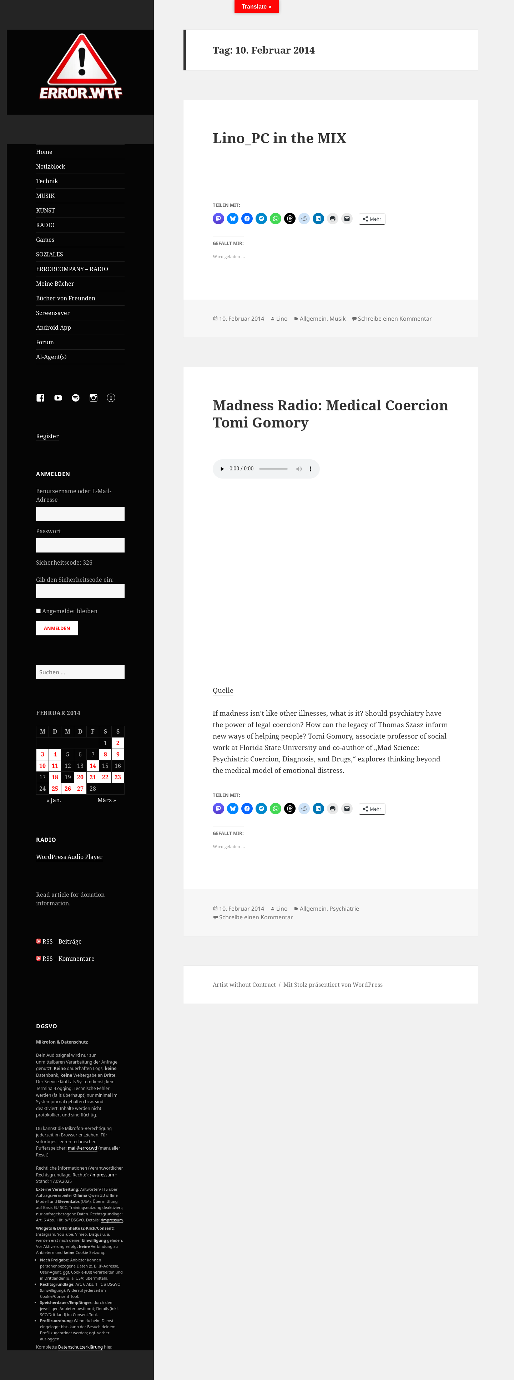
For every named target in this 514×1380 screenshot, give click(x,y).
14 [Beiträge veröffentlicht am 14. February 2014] (93, 766)
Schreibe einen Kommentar (395, 318)
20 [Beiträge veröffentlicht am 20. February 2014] (80, 777)
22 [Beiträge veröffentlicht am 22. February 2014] (105, 777)
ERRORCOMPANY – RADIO (72, 269)
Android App (53, 327)
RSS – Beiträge (59, 941)
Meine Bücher (55, 284)
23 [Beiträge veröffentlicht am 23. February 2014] (118, 777)
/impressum (102, 1175)
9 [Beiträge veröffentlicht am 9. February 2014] (118, 754)
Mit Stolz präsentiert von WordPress (333, 985)
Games (45, 240)
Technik (47, 181)
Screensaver (53, 313)
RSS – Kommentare (65, 958)
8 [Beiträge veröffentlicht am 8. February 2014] (105, 754)
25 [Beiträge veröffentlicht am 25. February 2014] (55, 788)
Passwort (48, 531)
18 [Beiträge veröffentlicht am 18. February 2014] (55, 777)
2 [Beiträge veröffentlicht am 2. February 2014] (118, 743)
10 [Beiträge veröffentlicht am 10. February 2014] (42, 766)
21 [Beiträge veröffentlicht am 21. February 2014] (93, 777)
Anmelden (57, 628)
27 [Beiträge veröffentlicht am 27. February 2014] (80, 788)
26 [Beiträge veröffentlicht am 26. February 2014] (68, 788)
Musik (337, 318)
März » (106, 800)
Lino (282, 318)
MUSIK (45, 196)
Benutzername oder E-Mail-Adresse (73, 495)
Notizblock (50, 166)
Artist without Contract (244, 985)
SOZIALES (49, 254)
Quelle (223, 690)
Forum (45, 342)
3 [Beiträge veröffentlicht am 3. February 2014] (42, 754)
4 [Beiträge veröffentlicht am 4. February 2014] (55, 754)
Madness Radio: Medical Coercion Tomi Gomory (330, 413)
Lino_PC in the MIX (280, 137)
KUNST (45, 210)
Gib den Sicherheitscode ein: (75, 580)
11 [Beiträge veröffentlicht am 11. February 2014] (55, 766)
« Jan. (53, 800)
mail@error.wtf (82, 1148)
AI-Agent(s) (51, 357)
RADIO (45, 225)
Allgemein (313, 318)
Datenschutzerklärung (80, 1347)
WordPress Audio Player (69, 857)
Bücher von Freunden (65, 298)
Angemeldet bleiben (69, 611)
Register (47, 436)
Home (44, 152)
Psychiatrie (344, 908)
